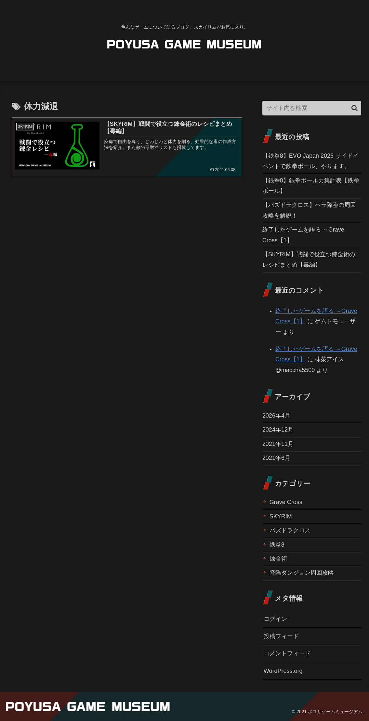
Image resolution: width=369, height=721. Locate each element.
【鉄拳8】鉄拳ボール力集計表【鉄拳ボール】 (310, 185)
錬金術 (278, 558)
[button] (354, 108)
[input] (311, 108)
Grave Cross (286, 502)
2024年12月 (278, 429)
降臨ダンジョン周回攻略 (302, 572)
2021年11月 (278, 444)
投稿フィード (281, 636)
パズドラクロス (290, 530)
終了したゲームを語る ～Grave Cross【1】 (303, 234)
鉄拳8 (277, 544)
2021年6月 (276, 458)
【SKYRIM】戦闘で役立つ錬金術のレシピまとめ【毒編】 (308, 259)
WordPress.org (283, 671)
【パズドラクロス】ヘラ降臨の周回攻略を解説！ (309, 210)
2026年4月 (276, 415)
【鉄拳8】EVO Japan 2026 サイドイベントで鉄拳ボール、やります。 (310, 161)
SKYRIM (281, 516)
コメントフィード (287, 653)
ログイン (275, 619)
